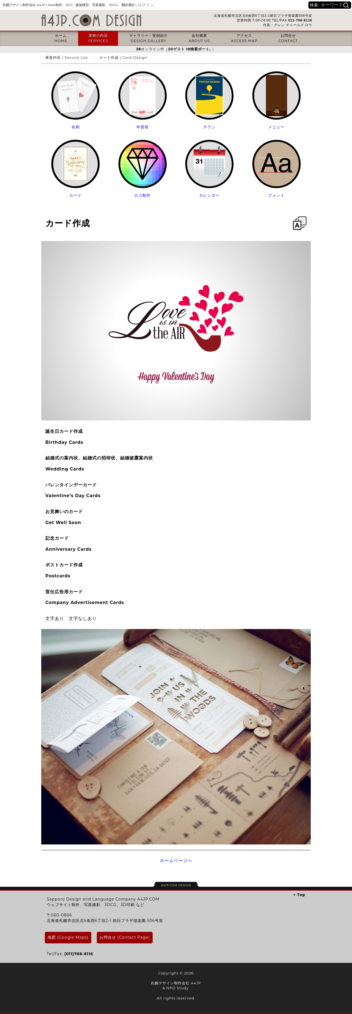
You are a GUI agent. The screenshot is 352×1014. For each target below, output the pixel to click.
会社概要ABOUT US (199, 38)
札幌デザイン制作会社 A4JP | (69, 5)
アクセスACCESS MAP (244, 38)
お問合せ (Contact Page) (125, 937)
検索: (314, 4)
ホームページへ (176, 860)
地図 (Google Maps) (68, 937)
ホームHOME (60, 38)
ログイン (146, 4)
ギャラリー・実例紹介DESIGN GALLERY (148, 38)
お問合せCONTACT (288, 38)
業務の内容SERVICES (98, 38)
